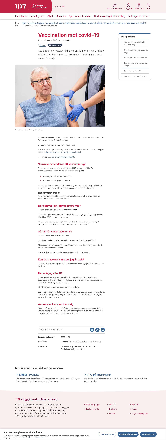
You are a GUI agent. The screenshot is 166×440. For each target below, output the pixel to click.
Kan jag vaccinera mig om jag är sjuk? (136, 64)
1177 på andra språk (99, 374)
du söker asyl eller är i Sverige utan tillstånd (63, 152)
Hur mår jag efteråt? (132, 71)
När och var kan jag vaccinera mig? (136, 51)
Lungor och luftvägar (54, 23)
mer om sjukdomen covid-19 (62, 157)
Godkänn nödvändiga (128, 435)
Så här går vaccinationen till (135, 58)
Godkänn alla (148, 435)
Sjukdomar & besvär (36, 23)
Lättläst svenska (55, 45)
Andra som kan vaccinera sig (135, 76)
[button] (103, 330)
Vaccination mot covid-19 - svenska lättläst (40, 25)
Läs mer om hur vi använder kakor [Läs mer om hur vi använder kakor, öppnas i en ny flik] (33, 439)
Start (24, 23)
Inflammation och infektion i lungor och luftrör (83, 23)
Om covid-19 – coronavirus (114, 23)
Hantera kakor (107, 435)
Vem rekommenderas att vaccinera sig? (134, 43)
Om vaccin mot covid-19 (136, 23)
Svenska (43, 45)
